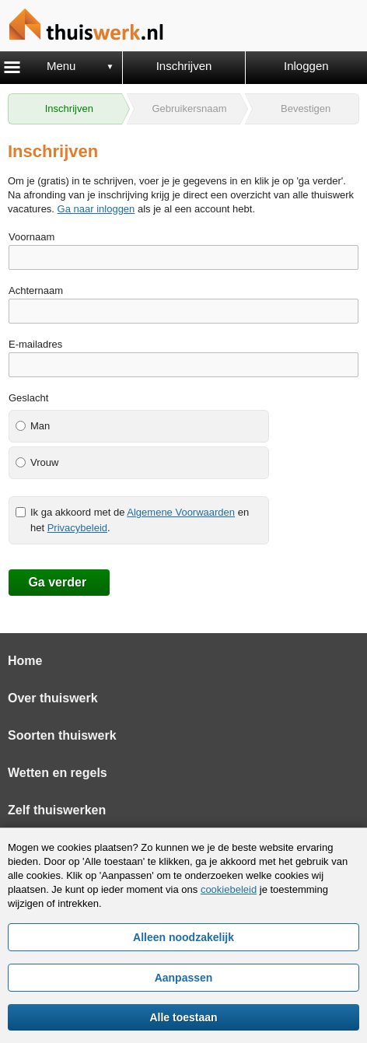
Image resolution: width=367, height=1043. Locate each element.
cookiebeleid (229, 889)
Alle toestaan (183, 1017)
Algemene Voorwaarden (181, 512)
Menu (61, 65)
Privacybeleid (77, 528)
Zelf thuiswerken (57, 810)
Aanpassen (184, 977)
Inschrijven (184, 65)
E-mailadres (35, 344)
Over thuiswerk (53, 698)
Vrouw (44, 462)
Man (40, 426)
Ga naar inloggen (96, 209)
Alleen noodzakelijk (183, 937)
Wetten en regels (57, 772)
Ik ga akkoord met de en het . (139, 520)
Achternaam (36, 290)
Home (25, 660)
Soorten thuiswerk (62, 735)
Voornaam (31, 237)
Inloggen (306, 65)
